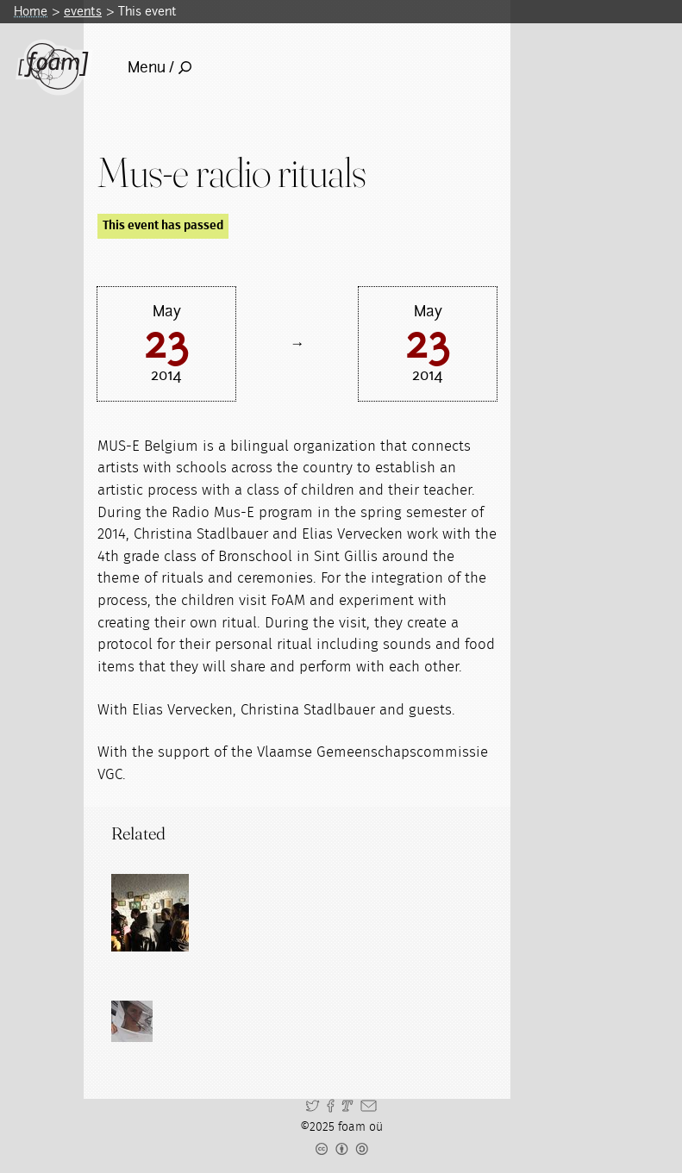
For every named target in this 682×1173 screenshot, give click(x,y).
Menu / (159, 67)
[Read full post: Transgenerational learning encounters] (150, 913)
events (83, 11)
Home (30, 11)
